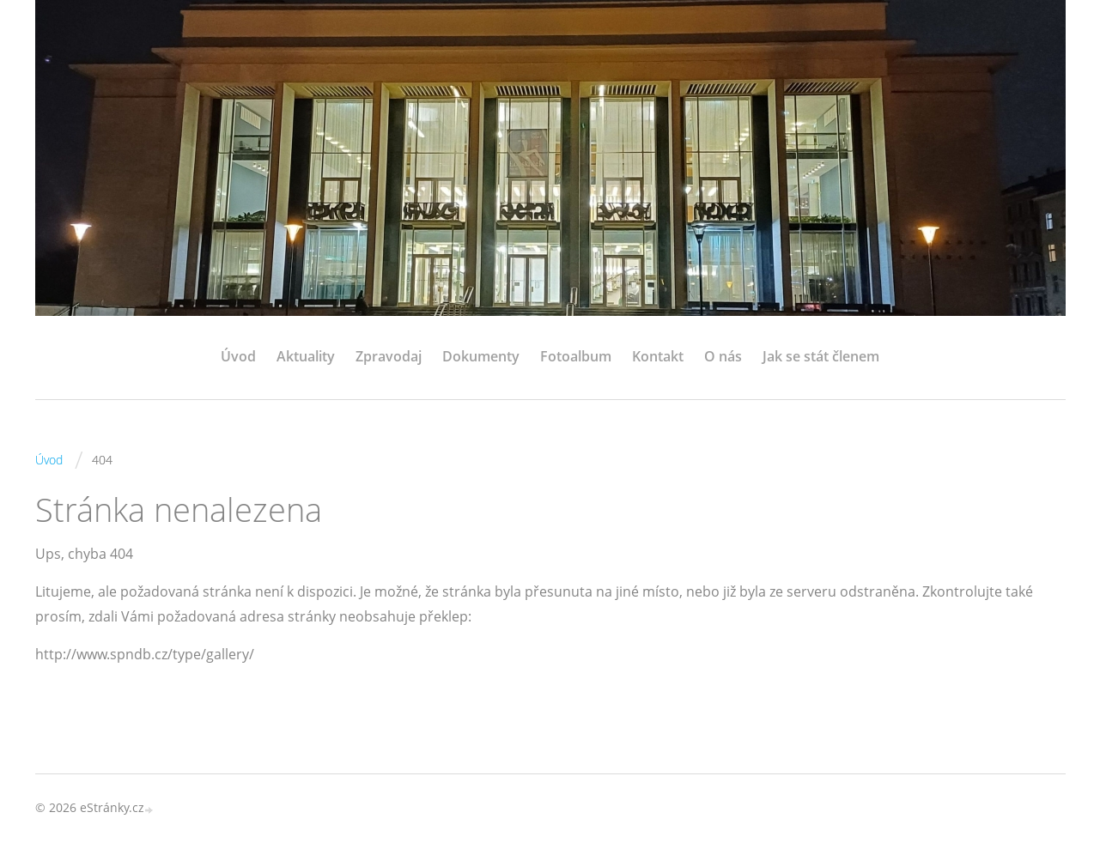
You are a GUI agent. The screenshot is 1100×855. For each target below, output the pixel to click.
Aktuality (306, 356)
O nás (723, 356)
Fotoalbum (575, 356)
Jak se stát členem (821, 356)
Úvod (238, 356)
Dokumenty (481, 356)
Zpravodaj (389, 356)
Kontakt (658, 356)
